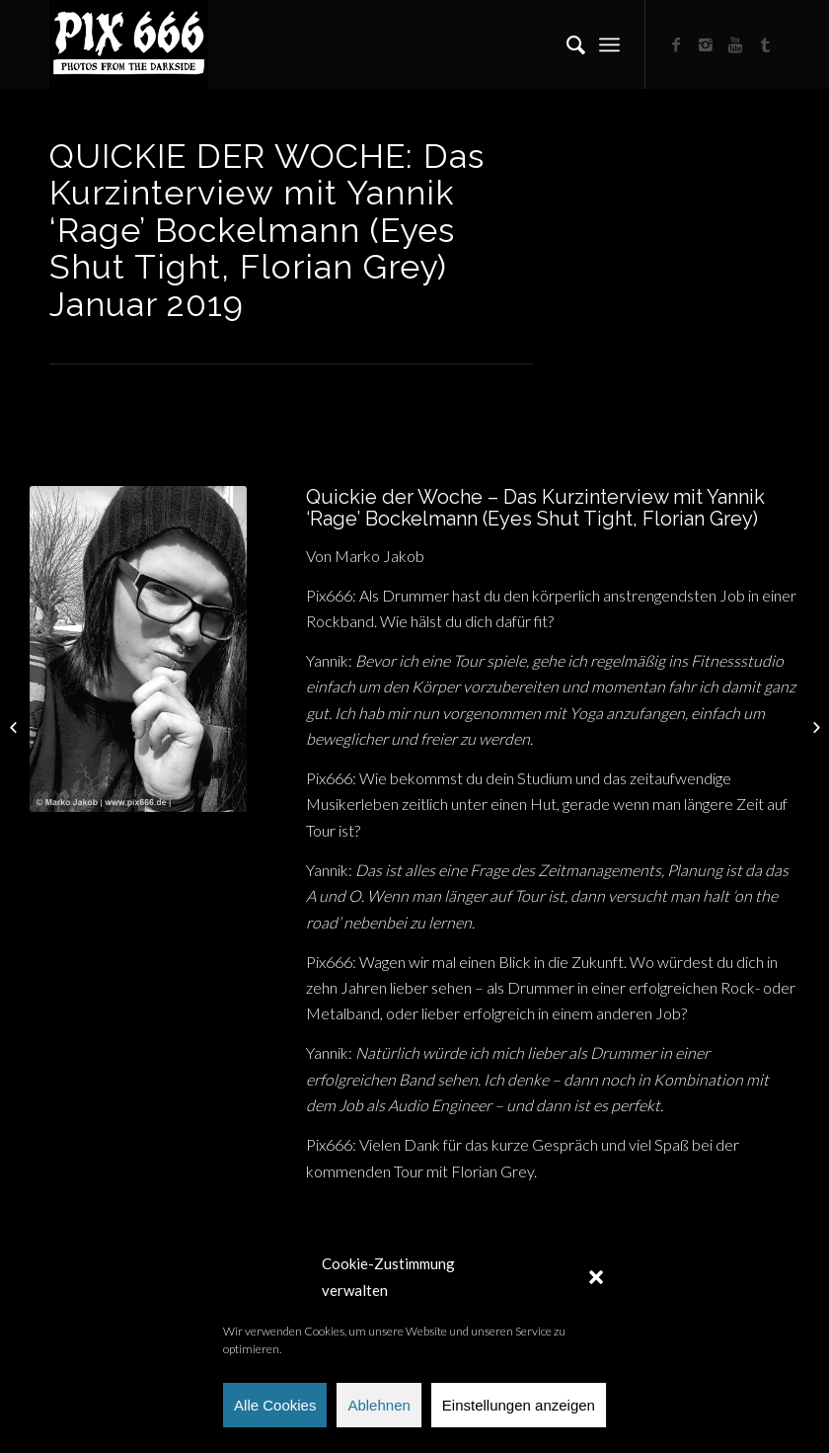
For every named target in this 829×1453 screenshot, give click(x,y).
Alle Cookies (275, 1405)
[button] (596, 1277)
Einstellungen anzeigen (518, 1405)
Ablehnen (378, 1405)
